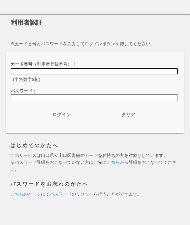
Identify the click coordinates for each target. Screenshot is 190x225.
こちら (113, 162)
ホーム (6, 7)
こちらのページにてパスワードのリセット (51, 194)
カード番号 (41, 64)
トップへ (183, 211)
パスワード (21, 90)
